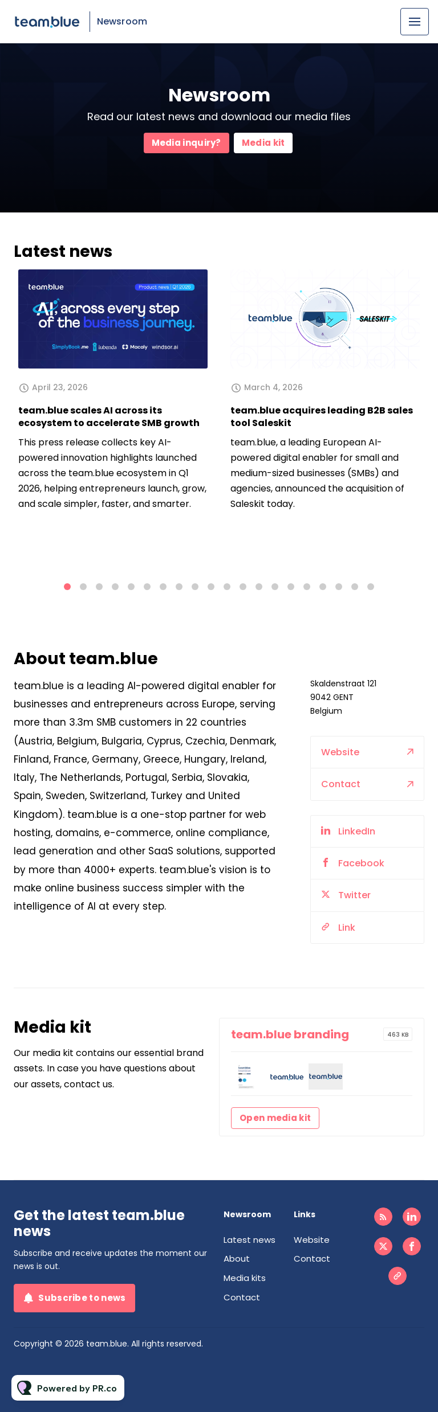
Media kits (245, 1278)
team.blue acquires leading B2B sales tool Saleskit (321, 416)
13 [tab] (259, 586)
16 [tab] (306, 586)
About (237, 1258)
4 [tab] (115, 586)
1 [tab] (67, 586)
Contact (340, 792)
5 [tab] (131, 586)
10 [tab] (211, 586)
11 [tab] (227, 586)
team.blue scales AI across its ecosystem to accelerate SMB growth (109, 416)
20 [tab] (370, 586)
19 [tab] (354, 586)
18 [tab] (338, 586)
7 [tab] (163, 586)
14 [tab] (274, 586)
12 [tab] (243, 586)
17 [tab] (322, 586)
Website (340, 760)
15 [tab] (290, 586)
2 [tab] (83, 586)
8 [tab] (179, 586)
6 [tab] (147, 586)
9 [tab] (195, 586)
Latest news (249, 1240)
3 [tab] (99, 586)
